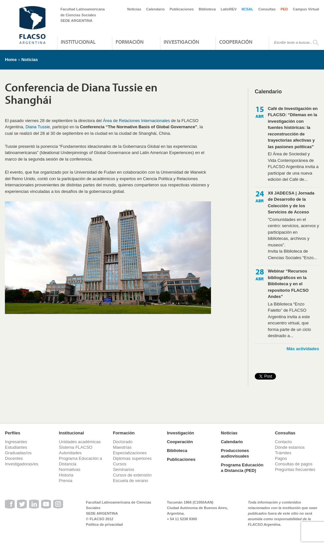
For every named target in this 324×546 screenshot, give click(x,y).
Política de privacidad (104, 524)
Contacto (283, 441)
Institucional (78, 42)
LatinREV (229, 9)
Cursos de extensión (132, 475)
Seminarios (123, 469)
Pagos (281, 458)
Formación (130, 42)
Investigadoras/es (21, 463)
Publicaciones (182, 9)
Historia (66, 475)
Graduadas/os (18, 452)
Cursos (119, 463)
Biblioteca (207, 9)
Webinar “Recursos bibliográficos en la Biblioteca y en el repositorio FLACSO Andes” (288, 284)
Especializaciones (130, 452)
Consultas (267, 9)
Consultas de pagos (294, 463)
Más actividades (302, 348)
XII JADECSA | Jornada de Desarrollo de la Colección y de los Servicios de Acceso (291, 203)
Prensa (65, 480)
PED (284, 9)
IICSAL (247, 9)
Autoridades (70, 452)
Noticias (134, 9)
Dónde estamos (290, 447)
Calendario (155, 9)
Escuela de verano (130, 480)
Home (11, 59)
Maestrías (122, 447)
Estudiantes (16, 447)
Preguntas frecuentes (295, 469)
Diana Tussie (37, 126)
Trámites (283, 452)
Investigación (181, 42)
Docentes (14, 458)
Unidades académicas (80, 441)
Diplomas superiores (132, 458)
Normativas (69, 469)
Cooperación (235, 42)
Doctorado (123, 441)
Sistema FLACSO (75, 447)
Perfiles (12, 432)
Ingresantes (16, 441)
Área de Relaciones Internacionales (136, 120)
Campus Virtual (306, 9)
